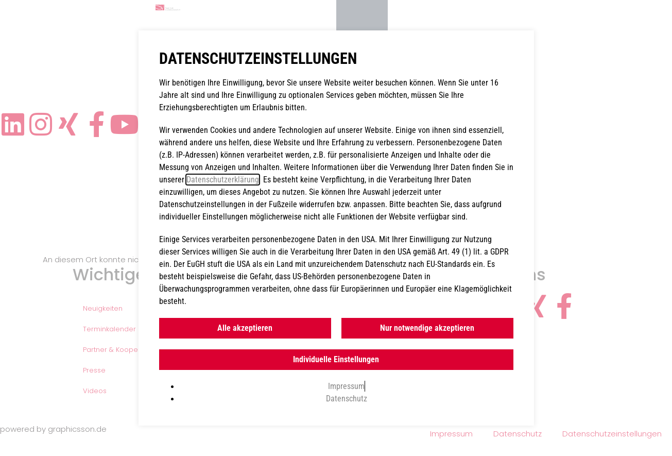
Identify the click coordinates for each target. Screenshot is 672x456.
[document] (336, 228)
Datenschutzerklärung (222, 179)
